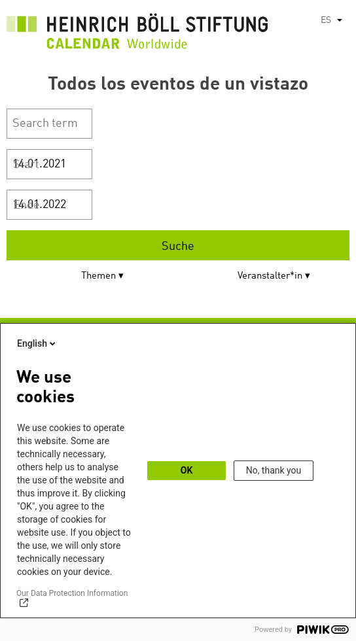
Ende (26, 205)
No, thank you (274, 470)
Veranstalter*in (270, 276)
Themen (98, 276)
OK (187, 470)
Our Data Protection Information (72, 593)
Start (26, 165)
